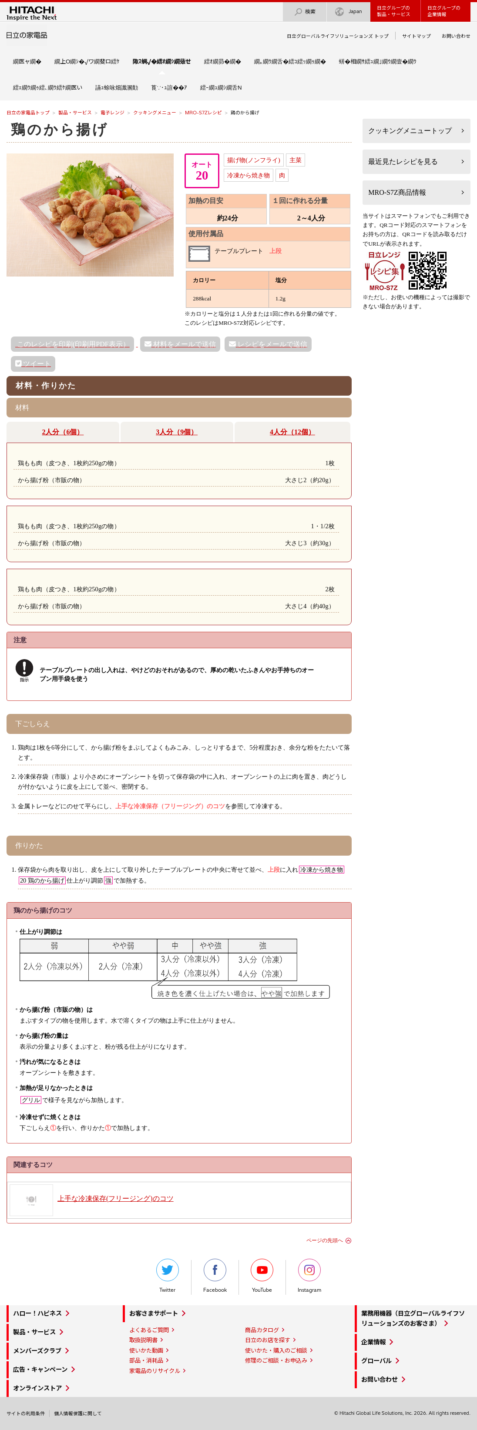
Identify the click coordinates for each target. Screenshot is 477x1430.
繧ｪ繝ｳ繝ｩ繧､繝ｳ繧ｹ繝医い (47, 87)
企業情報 (373, 1342)
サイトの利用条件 (26, 1413)
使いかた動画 (146, 1350)
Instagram (309, 1276)
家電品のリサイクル (154, 1370)
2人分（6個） (63, 432)
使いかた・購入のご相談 (276, 1350)
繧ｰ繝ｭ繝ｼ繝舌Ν (221, 87)
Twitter (167, 1276)
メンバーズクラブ (37, 1351)
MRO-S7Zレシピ (203, 113)
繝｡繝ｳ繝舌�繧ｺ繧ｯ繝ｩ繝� (290, 61)
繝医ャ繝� (27, 61)
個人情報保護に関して (78, 1413)
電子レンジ (112, 113)
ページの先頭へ (324, 1240)
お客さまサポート (153, 1313)
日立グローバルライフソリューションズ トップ (338, 36)
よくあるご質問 (149, 1330)
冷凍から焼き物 (248, 175)
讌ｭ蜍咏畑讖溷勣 (116, 87)
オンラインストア (37, 1388)
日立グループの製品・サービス (393, 11)
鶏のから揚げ (60, 129)
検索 (305, 12)
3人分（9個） (177, 432)
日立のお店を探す (267, 1340)
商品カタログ (262, 1330)
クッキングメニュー (154, 113)
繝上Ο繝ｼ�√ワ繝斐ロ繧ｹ (87, 61)
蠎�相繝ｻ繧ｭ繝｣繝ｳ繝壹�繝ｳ (378, 61)
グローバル (376, 1361)
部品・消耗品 (146, 1360)
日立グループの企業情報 (443, 11)
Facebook (215, 1276)
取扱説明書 (143, 1340)
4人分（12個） (292, 432)
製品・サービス (75, 113)
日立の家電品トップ (28, 113)
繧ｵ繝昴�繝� (222, 61)
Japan (348, 12)
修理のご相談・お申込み (276, 1360)
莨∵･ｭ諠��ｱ (169, 87)
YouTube (262, 1276)
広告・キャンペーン (40, 1369)
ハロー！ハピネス (37, 1313)
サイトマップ (416, 36)
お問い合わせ (456, 36)
